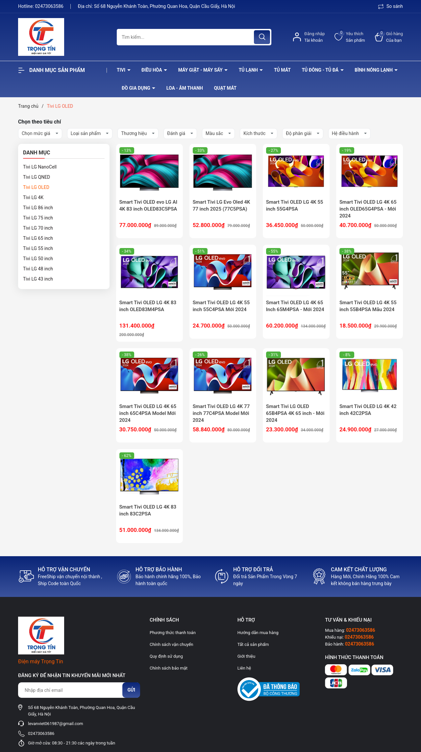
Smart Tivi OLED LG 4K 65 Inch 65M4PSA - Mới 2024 (295, 306)
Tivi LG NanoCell (40, 167)
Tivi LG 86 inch (38, 207)
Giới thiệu (246, 656)
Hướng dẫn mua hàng (258, 632)
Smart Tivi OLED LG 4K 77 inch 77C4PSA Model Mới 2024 (221, 413)
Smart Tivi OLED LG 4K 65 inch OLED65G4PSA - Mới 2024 (368, 209)
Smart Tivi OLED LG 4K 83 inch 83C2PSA (148, 510)
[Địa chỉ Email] (79, 690)
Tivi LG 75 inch (38, 217)
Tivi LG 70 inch (38, 228)
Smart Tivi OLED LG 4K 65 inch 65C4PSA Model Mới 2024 (148, 413)
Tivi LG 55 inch (38, 248)
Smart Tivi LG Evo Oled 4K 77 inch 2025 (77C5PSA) (221, 205)
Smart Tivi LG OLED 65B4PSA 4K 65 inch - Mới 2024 (295, 413)
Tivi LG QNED (36, 177)
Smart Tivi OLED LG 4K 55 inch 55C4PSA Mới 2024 (221, 306)
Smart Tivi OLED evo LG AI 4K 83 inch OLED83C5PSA (148, 205)
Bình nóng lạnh (374, 70)
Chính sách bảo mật (168, 668)
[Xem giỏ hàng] (389, 37)
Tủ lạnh (249, 70)
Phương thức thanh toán (173, 632)
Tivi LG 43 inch (38, 279)
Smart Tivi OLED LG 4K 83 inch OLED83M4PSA (148, 306)
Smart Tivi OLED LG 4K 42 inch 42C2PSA (368, 409)
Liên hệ (244, 668)
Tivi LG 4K (33, 197)
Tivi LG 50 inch (38, 258)
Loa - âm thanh (184, 88)
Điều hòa (152, 70)
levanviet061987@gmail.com (55, 723)
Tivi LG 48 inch (38, 268)
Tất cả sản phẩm (253, 644)
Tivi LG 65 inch (38, 238)
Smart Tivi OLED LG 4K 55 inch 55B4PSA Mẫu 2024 (368, 306)
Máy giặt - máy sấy (201, 70)
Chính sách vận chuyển (171, 644)
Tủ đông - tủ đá (320, 70)
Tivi (122, 70)
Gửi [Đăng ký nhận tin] (131, 690)
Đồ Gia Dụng (136, 88)
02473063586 (49, 6)
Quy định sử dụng (166, 656)
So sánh (390, 6)
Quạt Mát (225, 88)
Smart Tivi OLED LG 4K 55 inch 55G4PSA (294, 205)
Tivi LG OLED (36, 187)
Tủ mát (282, 70)
